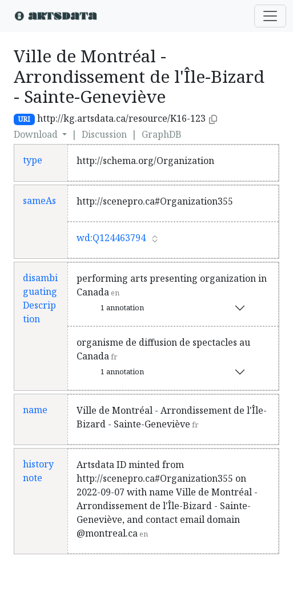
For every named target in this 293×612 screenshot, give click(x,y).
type (32, 160)
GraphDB (162, 134)
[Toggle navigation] (270, 16)
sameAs (39, 200)
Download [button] (37, 134)
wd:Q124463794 (111, 237)
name (35, 409)
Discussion (104, 134)
